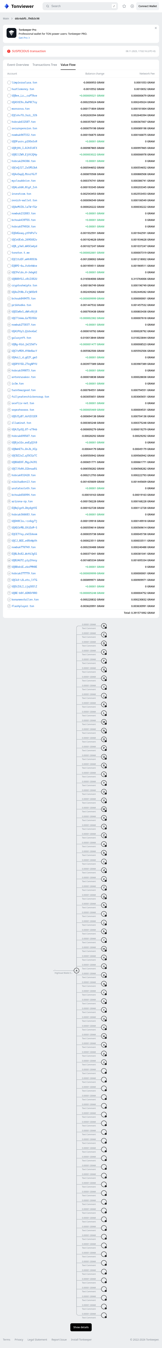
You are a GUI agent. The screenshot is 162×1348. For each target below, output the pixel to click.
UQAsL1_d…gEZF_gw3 (24, 357)
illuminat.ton (21, 422)
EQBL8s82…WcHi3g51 (24, 553)
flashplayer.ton (23, 606)
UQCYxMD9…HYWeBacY (24, 350)
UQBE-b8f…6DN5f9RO (24, 593)
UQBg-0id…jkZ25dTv (24, 344)
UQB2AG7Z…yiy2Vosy (24, 560)
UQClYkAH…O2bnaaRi (24, 468)
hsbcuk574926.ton (24, 226)
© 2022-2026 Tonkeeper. (144, 1339)
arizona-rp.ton (22, 501)
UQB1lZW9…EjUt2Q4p (24, 154)
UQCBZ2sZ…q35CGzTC (24, 455)
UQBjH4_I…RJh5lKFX (24, 148)
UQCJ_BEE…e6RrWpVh (24, 540)
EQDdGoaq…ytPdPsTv (24, 233)
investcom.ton (21, 193)
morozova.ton (21, 108)
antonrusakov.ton (24, 377)
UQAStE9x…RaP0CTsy (24, 102)
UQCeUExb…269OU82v (24, 239)
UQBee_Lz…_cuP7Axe (24, 95)
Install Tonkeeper (81, 1339)
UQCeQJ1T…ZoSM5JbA (24, 167)
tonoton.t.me (21, 252)
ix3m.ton (18, 383)
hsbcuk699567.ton (24, 435)
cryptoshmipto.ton (24, 285)
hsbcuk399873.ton (24, 370)
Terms (6, 1339)
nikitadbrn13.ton (24, 481)
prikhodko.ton (21, 305)
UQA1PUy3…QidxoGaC (24, 331)
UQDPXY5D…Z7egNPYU (24, 363)
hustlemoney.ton (23, 89)
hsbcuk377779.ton (24, 573)
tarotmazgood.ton (24, 390)
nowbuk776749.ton (24, 547)
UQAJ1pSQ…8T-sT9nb (24, 429)
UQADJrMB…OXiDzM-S (24, 527)
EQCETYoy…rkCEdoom (24, 534)
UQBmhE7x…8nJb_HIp (24, 449)
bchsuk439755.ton (24, 220)
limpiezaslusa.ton (24, 82)
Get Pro (25, 37)
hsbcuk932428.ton (24, 475)
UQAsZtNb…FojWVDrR (24, 292)
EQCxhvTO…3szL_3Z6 (24, 115)
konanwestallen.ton (25, 599)
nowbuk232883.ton (24, 213)
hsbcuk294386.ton (24, 161)
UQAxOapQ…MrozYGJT (24, 174)
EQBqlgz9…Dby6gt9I (24, 507)
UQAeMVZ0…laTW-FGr (24, 206)
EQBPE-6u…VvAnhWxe (24, 265)
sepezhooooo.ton (23, 409)
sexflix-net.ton (23, 403)
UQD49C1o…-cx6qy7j (24, 521)
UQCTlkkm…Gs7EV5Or (24, 318)
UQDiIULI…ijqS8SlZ (24, 586)
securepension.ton (24, 128)
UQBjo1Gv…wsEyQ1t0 (24, 442)
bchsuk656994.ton (24, 494)
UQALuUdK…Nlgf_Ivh (24, 187)
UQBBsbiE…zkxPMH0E (24, 566)
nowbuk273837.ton (24, 324)
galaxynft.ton (21, 337)
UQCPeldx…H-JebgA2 (24, 272)
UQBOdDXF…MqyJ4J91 (24, 462)
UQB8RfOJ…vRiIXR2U (24, 278)
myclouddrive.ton (24, 180)
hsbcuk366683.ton (24, 514)
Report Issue (59, 1339)
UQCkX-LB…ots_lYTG (24, 579)
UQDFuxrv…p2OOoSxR (24, 141)
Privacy (19, 1339)
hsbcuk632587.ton (24, 121)
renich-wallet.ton (24, 200)
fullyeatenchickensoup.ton (30, 396)
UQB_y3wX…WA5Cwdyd (24, 246)
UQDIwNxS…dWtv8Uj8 (24, 311)
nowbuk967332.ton (24, 134)
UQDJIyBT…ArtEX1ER (24, 416)
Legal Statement (37, 1339)
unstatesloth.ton (24, 488)
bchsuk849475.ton (24, 298)
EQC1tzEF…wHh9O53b (24, 259)
